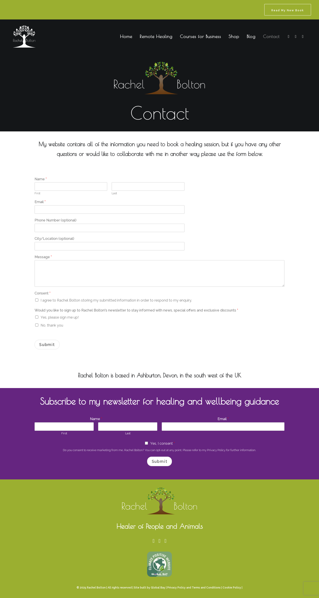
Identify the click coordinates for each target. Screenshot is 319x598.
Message (43, 257)
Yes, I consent (162, 443)
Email (40, 202)
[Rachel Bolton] (19, 36)
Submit (47, 344)
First (37, 193)
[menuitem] (287, 9)
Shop (234, 36)
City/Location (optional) (54, 239)
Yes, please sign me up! (60, 317)
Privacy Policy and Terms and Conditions (194, 587)
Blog (251, 36)
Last (114, 193)
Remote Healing (156, 36)
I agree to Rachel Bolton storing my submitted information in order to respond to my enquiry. (116, 300)
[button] (288, 36)
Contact (271, 36)
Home (126, 36)
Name (41, 179)
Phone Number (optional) (55, 220)
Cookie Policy (232, 587)
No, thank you (52, 325)
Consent (43, 293)
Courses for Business (200, 36)
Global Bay (158, 587)
